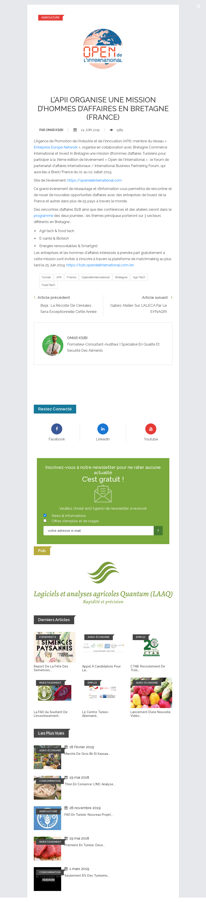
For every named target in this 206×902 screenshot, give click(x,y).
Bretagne (121, 277)
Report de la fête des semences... (51, 668)
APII (58, 277)
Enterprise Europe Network (55, 147)
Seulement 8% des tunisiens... (87, 875)
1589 (116, 130)
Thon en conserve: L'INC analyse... (89, 784)
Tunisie (46, 277)
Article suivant (157, 297)
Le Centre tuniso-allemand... (95, 714)
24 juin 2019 (87, 130)
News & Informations (69, 516)
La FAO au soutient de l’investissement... (51, 714)
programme (43, 216)
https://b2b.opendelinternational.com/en (100, 265)
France (71, 277)
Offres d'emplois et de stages (75, 521)
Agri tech (139, 277)
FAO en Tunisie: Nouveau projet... (88, 814)
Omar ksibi (51, 130)
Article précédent (52, 297)
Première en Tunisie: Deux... (84, 845)
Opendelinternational (96, 277)
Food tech (48, 285)
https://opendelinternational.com (94, 180)
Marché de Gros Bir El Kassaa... (87, 753)
